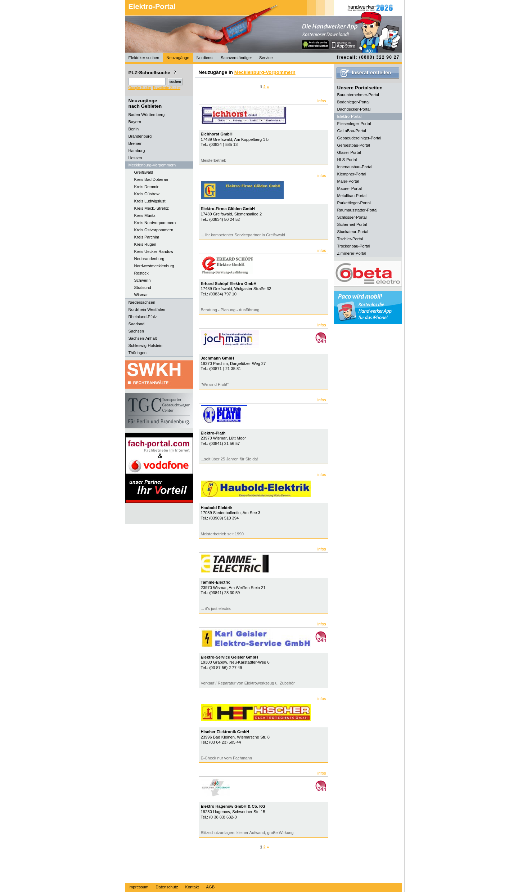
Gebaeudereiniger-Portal (359, 138)
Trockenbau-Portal (353, 246)
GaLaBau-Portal (351, 131)
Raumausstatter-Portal (357, 210)
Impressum (138, 887)
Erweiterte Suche (166, 88)
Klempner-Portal (351, 174)
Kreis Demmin (146, 186)
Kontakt (192, 887)
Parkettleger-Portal (354, 203)
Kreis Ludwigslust (150, 201)
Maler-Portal (348, 181)
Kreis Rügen (145, 244)
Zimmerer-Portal (351, 253)
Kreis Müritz (145, 215)
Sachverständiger (236, 57)
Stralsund (142, 287)
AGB (210, 887)
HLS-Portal (347, 159)
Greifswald (143, 172)
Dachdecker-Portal (354, 109)
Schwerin (142, 280)
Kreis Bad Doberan (151, 179)
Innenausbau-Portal (355, 167)
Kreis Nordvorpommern (155, 222)
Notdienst (205, 57)
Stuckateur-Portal (352, 231)
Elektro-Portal (152, 6)
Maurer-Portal (349, 188)
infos (321, 101)
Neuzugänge (177, 57)
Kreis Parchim (146, 237)
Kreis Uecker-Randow (154, 251)
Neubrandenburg (149, 259)
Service (265, 57)
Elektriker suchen (144, 57)
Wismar (141, 295)
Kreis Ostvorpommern (154, 230)
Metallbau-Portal (351, 195)
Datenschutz (167, 887)
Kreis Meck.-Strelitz (151, 208)
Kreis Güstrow (146, 194)
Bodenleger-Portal (353, 102)
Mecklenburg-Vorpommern (265, 72)
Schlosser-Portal (352, 217)
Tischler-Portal (350, 239)
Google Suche (140, 88)
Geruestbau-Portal (353, 145)
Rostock (141, 273)
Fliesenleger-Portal (354, 123)
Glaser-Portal (349, 152)
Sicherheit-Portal (352, 224)
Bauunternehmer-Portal (358, 95)
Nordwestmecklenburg (154, 266)
